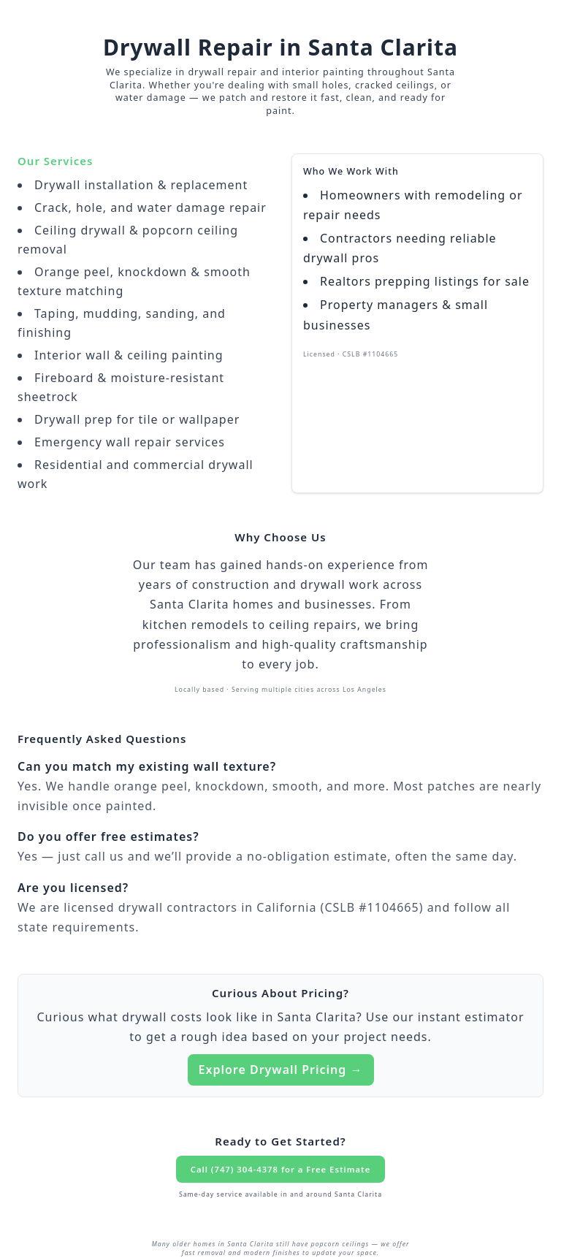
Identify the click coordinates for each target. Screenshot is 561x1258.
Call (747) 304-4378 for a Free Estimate (280, 1169)
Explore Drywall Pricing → (281, 1069)
